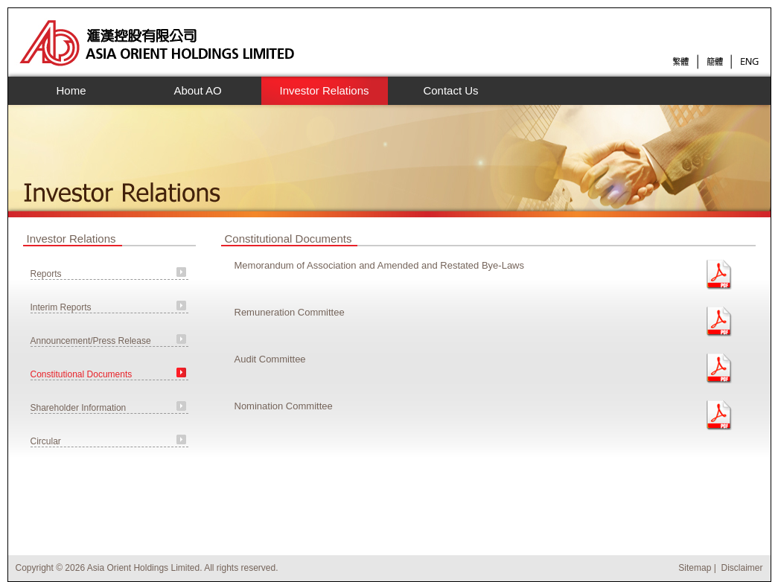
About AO (194, 90)
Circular (46, 441)
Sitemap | (698, 568)
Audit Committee (270, 359)
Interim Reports (61, 307)
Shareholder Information (79, 408)
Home (71, 90)
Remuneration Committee (290, 312)
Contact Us (450, 90)
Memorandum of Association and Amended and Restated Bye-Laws (380, 265)
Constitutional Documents (82, 374)
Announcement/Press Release (91, 341)
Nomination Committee (284, 406)
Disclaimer (741, 568)
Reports (46, 274)
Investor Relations (320, 90)
